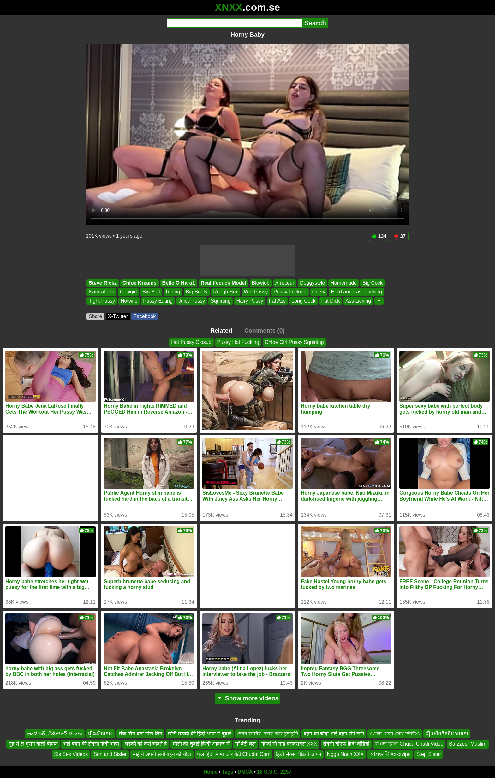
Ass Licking (358, 301)
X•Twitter (118, 316)
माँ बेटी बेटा (245, 743)
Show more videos (248, 698)
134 (379, 236)
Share (95, 316)
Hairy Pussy (249, 301)
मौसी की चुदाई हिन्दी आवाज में (201, 743)
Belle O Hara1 (178, 283)
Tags (227, 772)
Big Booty (196, 292)
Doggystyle (312, 283)
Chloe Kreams (139, 283)
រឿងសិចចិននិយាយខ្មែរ (447, 733)
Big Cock (372, 283)
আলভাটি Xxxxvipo (389, 754)
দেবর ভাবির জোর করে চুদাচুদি (267, 733)
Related (221, 330)
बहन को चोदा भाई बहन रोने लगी (334, 733)
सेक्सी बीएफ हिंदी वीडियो (346, 743)
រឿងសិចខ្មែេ (100, 733)
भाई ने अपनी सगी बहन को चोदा (161, 754)
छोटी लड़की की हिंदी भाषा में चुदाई (199, 733)
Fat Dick (330, 301)
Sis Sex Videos (71, 754)
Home (211, 772)
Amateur (284, 283)
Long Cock (303, 301)
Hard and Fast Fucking (356, 292)
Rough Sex (225, 292)
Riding (173, 292)
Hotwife (129, 301)
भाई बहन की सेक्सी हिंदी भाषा (91, 743)
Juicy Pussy (191, 301)
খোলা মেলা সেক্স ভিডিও (395, 733)
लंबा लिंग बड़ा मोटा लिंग (140, 733)
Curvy (318, 292)
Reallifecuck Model (223, 283)
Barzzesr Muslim (467, 743)
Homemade (344, 283)
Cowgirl (128, 292)
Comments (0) (264, 330)
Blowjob (261, 283)
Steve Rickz (103, 283)
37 (399, 236)
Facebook (145, 316)
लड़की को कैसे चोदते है (146, 743)
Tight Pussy (102, 301)
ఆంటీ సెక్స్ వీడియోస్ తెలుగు (54, 733)
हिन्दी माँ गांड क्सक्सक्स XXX (289, 743)
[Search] (234, 23)
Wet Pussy (256, 292)
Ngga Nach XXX (345, 754)
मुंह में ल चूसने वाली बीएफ (33, 743)
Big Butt (151, 292)
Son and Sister (110, 754)
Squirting (220, 301)
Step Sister (428, 754)
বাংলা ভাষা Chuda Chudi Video (409, 743)
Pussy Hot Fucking (238, 342)
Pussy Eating (157, 301)
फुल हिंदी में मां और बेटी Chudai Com (234, 754)
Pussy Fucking (289, 292)
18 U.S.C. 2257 (274, 772)
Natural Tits (101, 292)
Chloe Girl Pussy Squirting (294, 342)
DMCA (245, 772)
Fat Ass (277, 301)
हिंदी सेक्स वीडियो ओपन (298, 754)
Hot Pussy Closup (191, 342)
